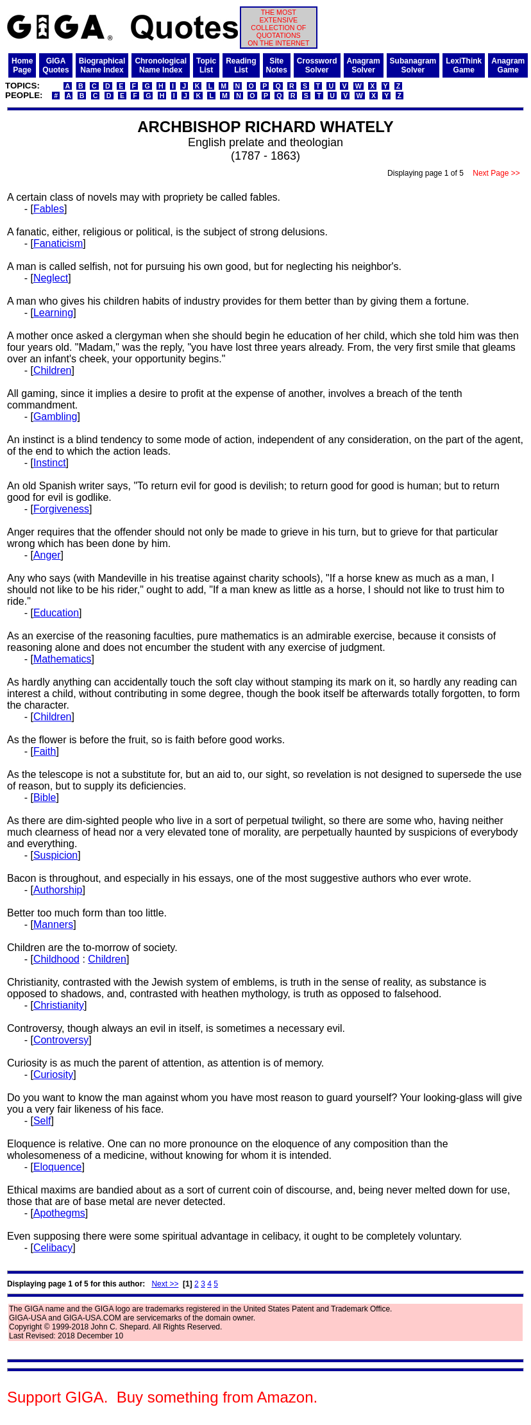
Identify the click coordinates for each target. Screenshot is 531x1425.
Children (52, 370)
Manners (53, 924)
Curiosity (53, 1074)
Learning (53, 312)
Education (56, 612)
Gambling (55, 416)
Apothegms (59, 1213)
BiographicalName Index (102, 65)
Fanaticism (58, 243)
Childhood (56, 959)
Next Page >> (496, 173)
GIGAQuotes (55, 65)
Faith (44, 751)
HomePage (22, 65)
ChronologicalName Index (161, 65)
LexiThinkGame (464, 65)
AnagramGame (508, 65)
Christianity (58, 1005)
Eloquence (57, 1166)
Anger (47, 555)
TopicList (206, 65)
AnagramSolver (363, 65)
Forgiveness (61, 508)
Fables (48, 208)
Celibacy (52, 1247)
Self (42, 1120)
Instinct (49, 462)
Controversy (60, 1039)
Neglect (50, 278)
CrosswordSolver (317, 65)
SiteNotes (276, 65)
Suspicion (55, 855)
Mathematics (62, 658)
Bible (44, 797)
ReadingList (241, 65)
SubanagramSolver (413, 65)
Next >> (164, 1283)
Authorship (58, 889)
